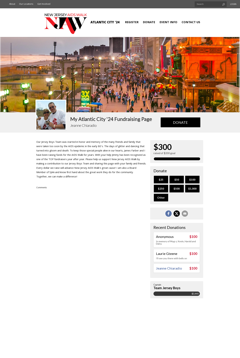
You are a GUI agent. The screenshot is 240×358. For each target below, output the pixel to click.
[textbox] (211, 4)
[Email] (184, 213)
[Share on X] (176, 213)
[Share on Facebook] (168, 213)
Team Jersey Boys (167, 288)
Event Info (168, 22)
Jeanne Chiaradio (169, 268)
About (12, 4)
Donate (149, 22)
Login (233, 4)
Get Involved (43, 4)
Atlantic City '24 (105, 22)
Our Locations (26, 4)
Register (131, 22)
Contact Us (191, 22)
